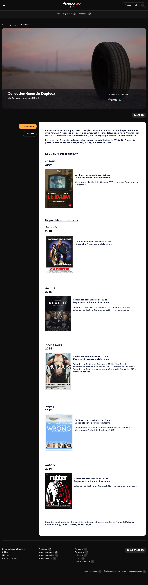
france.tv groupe (46, 552)
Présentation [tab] (28, 126)
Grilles (5, 552)
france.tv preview (64, 14)
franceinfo (79, 552)
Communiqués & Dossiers (13, 549)
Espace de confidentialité (132, 571)
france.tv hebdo (132, 5)
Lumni (78, 558)
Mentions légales (90, 571)
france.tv (79, 549)
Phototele (83, 14)
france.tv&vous (45, 558)
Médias (5, 555)
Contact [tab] (30, 134)
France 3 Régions (82, 561)
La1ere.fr (79, 555)
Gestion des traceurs (112, 571)
